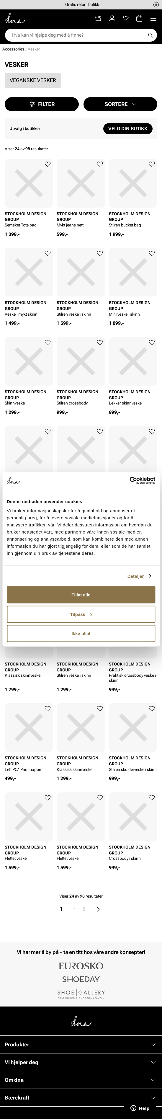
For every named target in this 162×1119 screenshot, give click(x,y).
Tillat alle (81, 594)
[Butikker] (98, 18)
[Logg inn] (112, 18)
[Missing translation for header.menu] (153, 18)
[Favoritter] (125, 18)
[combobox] (78, 35)
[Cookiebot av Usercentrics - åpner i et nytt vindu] (129, 481)
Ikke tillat (80, 633)
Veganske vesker (33, 80)
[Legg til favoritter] (47, 164)
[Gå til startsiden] (15, 18)
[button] (121, 104)
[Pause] (156, 4)
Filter (42, 104)
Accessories (13, 49)
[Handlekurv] (139, 18)
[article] (29, 195)
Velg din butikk (128, 128)
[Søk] (150, 35)
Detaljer (135, 575)
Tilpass (81, 613)
